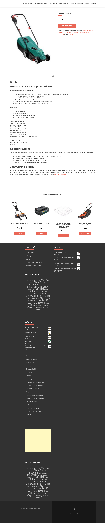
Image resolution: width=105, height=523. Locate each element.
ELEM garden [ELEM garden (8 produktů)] (44, 289)
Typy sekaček (52, 3)
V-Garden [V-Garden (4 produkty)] (45, 305)
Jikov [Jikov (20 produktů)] (42, 298)
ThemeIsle (82, 516)
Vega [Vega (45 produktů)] (29, 307)
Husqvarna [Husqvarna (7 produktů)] (35, 298)
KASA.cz (69, 32)
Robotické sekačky (33, 405)
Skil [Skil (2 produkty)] (34, 305)
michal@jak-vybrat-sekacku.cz (30, 508)
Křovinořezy (30, 252)
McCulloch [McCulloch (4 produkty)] (37, 300)
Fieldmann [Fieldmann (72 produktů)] (34, 291)
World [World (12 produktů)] (37, 309)
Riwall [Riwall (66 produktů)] (41, 302)
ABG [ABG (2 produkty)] (27, 280)
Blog (86, 3)
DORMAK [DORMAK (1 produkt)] (29, 289)
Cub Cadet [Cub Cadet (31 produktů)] (43, 286)
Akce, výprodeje (64, 3)
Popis (52, 76)
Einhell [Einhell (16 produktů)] (35, 289)
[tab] (52, 76)
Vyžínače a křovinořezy (34, 411)
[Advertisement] (38, 440)
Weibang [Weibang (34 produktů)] (37, 307)
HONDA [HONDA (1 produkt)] (28, 298)
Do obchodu (67, 26)
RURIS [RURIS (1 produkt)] (47, 303)
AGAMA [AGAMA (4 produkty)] (32, 280)
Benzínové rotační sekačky (35, 398)
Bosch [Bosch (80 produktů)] (32, 284)
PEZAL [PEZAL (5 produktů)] (34, 303)
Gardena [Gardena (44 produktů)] (34, 293)
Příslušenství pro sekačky (34, 265)
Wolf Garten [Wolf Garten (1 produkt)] (46, 307)
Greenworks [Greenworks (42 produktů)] (32, 295)
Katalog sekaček (76, 3)
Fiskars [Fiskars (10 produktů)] (44, 291)
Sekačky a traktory (84, 32)
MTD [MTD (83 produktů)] (45, 300)
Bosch (71, 34)
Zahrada (61, 34)
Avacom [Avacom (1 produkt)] (30, 282)
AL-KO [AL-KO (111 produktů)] (40, 279)
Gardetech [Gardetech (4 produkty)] (43, 294)
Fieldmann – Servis (33, 388)
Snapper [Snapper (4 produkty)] (38, 305)
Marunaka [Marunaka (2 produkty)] (30, 300)
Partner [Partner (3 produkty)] (29, 303)
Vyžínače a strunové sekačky (35, 262)
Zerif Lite (66, 516)
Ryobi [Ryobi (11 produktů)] (29, 305)
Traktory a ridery (32, 401)
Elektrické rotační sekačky (35, 395)
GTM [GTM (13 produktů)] (41, 296)
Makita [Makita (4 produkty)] (48, 298)
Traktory (28, 259)
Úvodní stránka (27, 3)
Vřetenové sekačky (33, 408)
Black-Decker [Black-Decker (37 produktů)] (40, 282)
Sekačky (75, 32)
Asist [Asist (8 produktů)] (47, 280)
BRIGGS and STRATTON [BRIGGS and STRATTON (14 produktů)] (37, 286)
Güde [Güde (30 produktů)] (47, 295)
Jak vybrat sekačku (40, 3)
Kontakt (93, 3)
